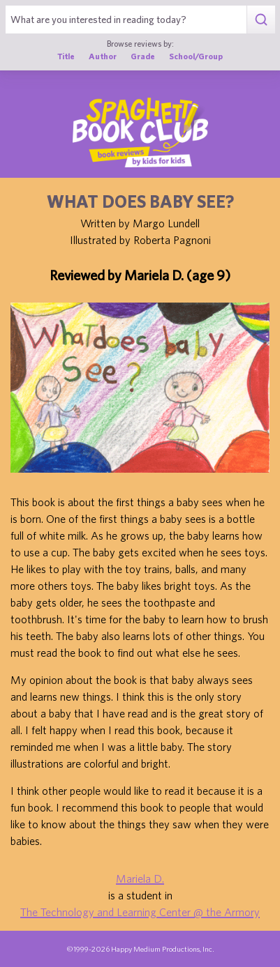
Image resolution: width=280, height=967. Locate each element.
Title (66, 56)
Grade (143, 56)
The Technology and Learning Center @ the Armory (140, 912)
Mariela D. (140, 878)
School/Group (196, 56)
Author (103, 56)
